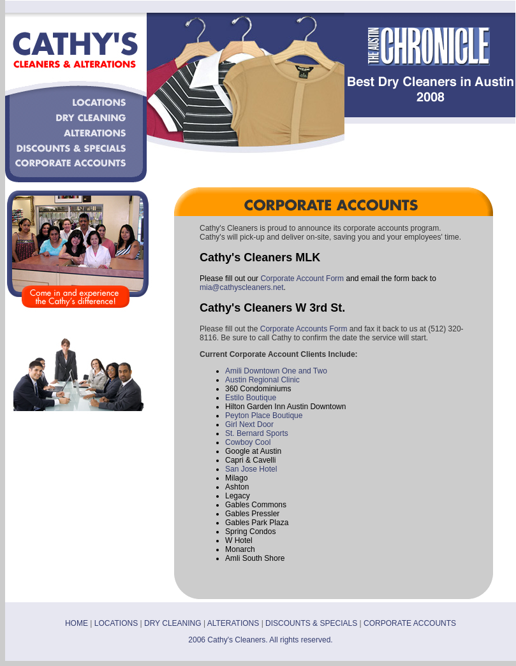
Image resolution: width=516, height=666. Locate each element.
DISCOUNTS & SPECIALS (311, 623)
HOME (76, 623)
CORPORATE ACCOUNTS (410, 623)
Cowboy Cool (247, 442)
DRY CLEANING (173, 623)
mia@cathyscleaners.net (242, 287)
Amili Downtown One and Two (276, 370)
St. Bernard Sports (256, 433)
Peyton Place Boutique (263, 415)
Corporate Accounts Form (304, 328)
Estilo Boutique (250, 397)
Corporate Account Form (302, 278)
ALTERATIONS (233, 623)
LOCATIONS (116, 623)
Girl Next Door (249, 424)
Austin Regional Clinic (262, 379)
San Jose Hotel (251, 469)
